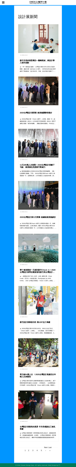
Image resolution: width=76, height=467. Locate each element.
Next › (45, 448)
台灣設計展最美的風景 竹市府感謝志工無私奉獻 (37, 428)
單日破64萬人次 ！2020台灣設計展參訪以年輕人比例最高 (38, 375)
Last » (50, 448)
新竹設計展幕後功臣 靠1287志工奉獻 (35, 322)
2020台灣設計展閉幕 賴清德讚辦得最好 (36, 113)
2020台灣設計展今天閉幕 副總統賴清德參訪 (38, 217)
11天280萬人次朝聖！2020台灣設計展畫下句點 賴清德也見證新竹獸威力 (37, 166)
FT (59, 465)
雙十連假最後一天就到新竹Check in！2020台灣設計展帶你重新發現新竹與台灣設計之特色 (37, 271)
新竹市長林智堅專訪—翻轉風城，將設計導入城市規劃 (37, 61)
